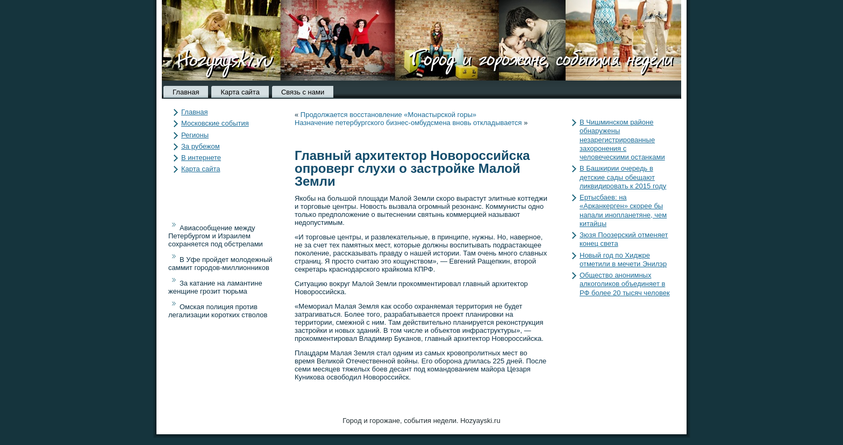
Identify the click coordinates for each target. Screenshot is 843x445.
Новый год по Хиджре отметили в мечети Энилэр (623, 259)
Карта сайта (239, 92)
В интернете (201, 158)
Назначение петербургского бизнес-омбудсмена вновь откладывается (408, 123)
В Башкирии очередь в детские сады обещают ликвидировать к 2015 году (623, 177)
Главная (186, 92)
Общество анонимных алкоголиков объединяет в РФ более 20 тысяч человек (625, 284)
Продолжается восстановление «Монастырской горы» (388, 115)
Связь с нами (302, 92)
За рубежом (200, 146)
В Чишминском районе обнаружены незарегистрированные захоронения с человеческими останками (622, 139)
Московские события (215, 123)
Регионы (195, 135)
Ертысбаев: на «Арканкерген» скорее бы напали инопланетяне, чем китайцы (623, 210)
